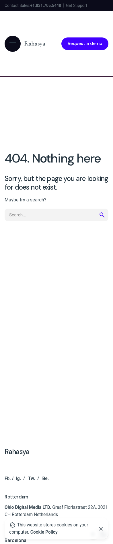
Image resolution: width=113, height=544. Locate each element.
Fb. (8, 478)
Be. (45, 478)
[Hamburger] (13, 44)
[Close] (101, 528)
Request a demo (85, 43)
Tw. (31, 478)
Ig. (18, 478)
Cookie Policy (44, 532)
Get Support (76, 5)
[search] (102, 215)
